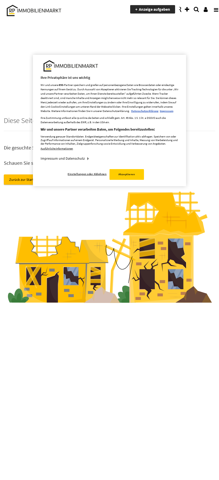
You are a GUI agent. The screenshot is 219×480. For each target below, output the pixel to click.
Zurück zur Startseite (25, 179)
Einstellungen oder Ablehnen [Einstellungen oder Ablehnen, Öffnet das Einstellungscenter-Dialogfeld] (87, 174)
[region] (109, 120)
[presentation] (212, 9)
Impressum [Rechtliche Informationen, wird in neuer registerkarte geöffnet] (166, 111)
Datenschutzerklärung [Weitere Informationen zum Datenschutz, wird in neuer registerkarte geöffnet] (145, 111)
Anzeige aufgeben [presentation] (154, 9)
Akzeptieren (126, 174)
